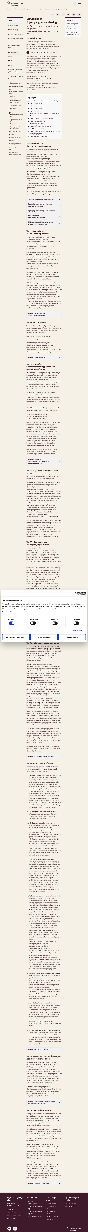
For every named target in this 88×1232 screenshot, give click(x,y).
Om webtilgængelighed (16, 86)
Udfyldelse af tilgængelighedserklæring (16, 114)
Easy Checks (14, 124)
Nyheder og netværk (15, 137)
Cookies (30, 1201)
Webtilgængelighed (14, 83)
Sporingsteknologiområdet (15, 78)
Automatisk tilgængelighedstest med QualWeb (16, 100)
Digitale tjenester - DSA (14, 47)
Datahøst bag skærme (15, 34)
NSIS (10, 65)
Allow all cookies (72, 637)
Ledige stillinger (52, 1203)
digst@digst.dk (12, 1212)
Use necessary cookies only (16, 637)
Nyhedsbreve (51, 1206)
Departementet (71, 1203)
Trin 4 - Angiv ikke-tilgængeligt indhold (41, 118)
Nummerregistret (52, 1216)
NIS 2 (10, 61)
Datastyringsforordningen (15, 40)
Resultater (12, 134)
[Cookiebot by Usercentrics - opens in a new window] (77, 593)
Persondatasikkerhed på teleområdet (15, 71)
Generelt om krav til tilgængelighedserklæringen (45, 101)
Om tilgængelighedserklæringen (16, 91)
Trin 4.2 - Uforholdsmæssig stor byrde (41, 126)
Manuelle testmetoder (14, 109)
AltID (48, 1214)
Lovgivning (12, 140)
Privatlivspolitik (32, 1204)
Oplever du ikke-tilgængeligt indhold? (15, 153)
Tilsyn (10, 20)
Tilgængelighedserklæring (35, 1208)
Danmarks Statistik (72, 1206)
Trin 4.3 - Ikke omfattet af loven (39, 129)
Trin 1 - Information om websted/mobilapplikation (38, 105)
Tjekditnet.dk (51, 1219)
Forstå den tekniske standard (15, 144)
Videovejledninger (15, 105)
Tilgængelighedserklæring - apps (35, 1213)
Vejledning (12, 96)
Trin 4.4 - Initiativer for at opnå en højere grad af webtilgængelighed (45, 133)
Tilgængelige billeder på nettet (16, 120)
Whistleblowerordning (35, 1216)
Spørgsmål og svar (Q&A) (15, 148)
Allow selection (44, 637)
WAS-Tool (29, 76)
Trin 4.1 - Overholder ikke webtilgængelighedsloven (38, 122)
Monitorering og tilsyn (15, 131)
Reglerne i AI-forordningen (51, 1210)
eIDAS (10, 56)
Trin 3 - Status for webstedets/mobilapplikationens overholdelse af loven (44, 114)
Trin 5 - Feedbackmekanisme (39, 136)
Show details (77, 630)
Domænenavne (13, 52)
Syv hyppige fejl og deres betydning (15, 127)
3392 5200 (10, 1210)
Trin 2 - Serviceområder (37, 109)
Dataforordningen (14, 30)
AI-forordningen (13, 25)
